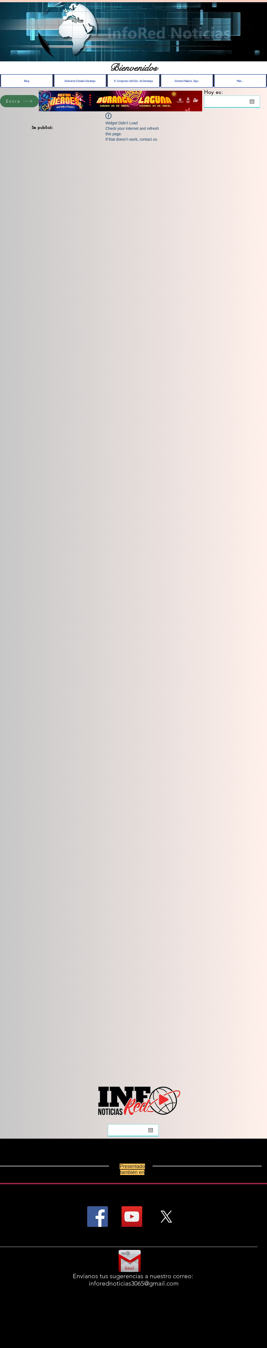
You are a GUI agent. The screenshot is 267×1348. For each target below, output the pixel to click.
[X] (166, 1216)
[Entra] (19, 101)
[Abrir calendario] (252, 101)
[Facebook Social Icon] (97, 1216)
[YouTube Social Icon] (132, 1216)
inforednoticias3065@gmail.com (134, 1283)
